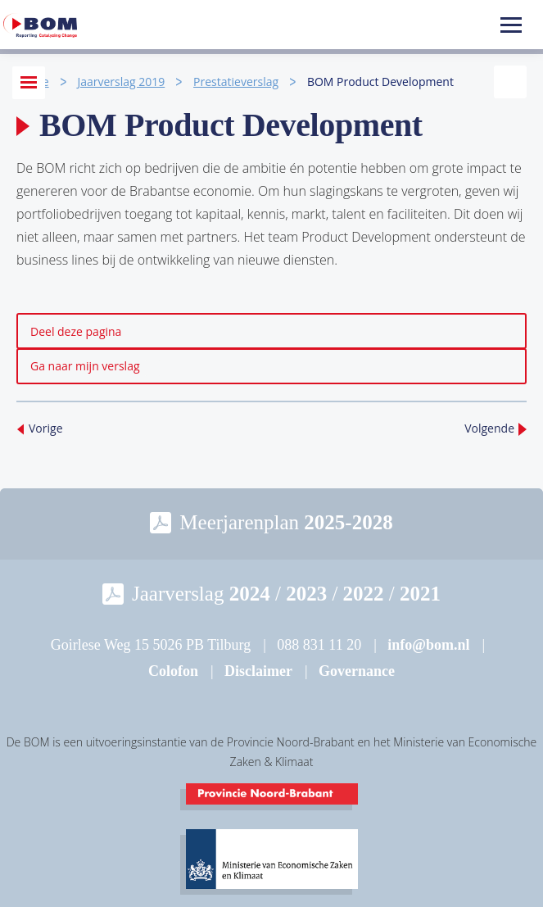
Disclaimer (258, 671)
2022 (363, 594)
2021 (420, 594)
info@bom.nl (428, 645)
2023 (306, 594)
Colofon (173, 671)
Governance (357, 671)
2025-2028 (348, 522)
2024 (249, 594)
